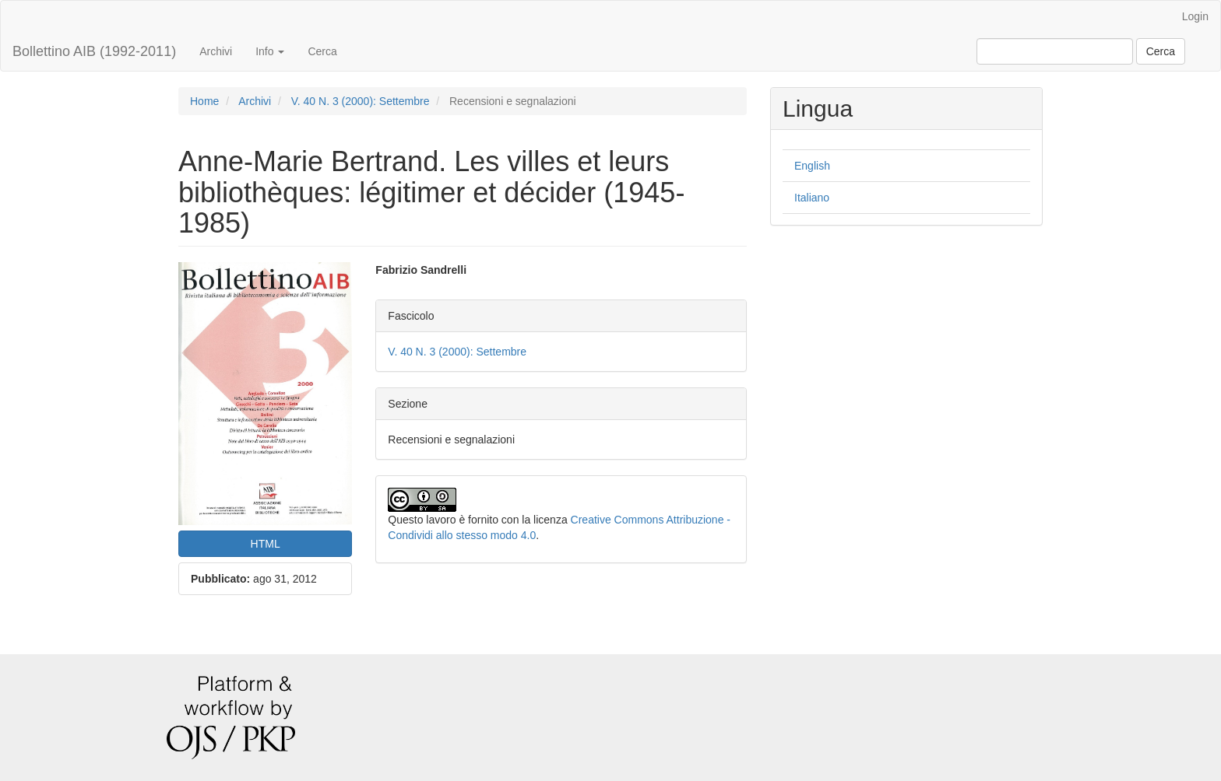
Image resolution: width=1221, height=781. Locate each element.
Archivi (215, 51)
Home (204, 101)
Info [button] (269, 51)
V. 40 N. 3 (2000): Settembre (360, 101)
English (812, 165)
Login (1195, 16)
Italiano (811, 197)
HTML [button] (265, 544)
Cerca (322, 51)
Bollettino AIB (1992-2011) (94, 51)
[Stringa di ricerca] (1054, 51)
